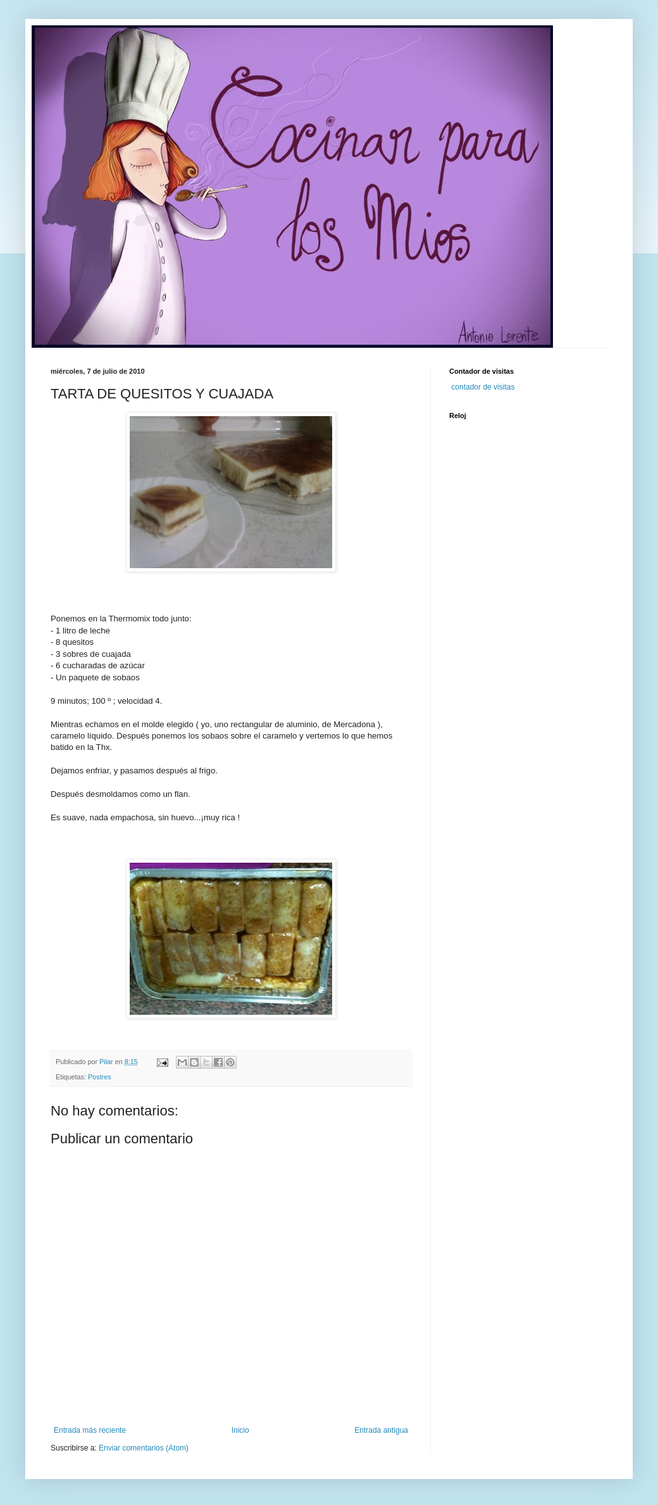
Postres (99, 1077)
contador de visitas (482, 387)
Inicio (240, 1430)
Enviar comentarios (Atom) (144, 1448)
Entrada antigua (381, 1430)
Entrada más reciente (90, 1430)
